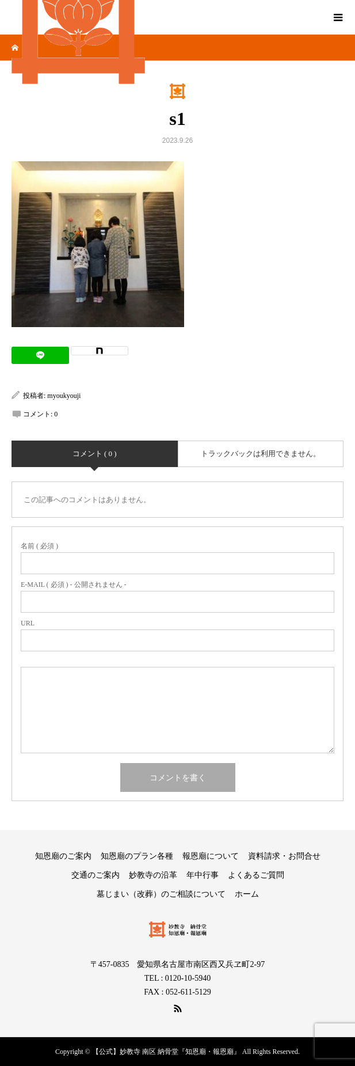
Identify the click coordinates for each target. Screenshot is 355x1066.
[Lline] (40, 355)
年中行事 (202, 875)
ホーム (247, 894)
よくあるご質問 (256, 875)
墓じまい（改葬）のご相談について (161, 894)
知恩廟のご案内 (63, 856)
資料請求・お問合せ (284, 856)
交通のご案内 (95, 875)
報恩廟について (210, 856)
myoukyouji (64, 396)
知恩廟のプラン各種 (137, 856)
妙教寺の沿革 (153, 875)
